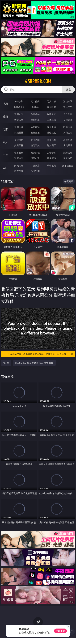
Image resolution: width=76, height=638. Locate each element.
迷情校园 (18, 158)
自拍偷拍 (35, 114)
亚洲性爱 (18, 127)
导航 (5, 168)
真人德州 (35, 101)
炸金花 (35, 106)
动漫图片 (67, 139)
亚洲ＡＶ (18, 114)
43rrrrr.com (38, 81)
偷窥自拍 (18, 139)
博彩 (5, 103)
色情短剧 (35, 171)
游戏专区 (67, 101)
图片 (5, 142)
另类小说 (35, 158)
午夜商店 (35, 165)
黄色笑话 (51, 158)
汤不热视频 (67, 165)
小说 (5, 155)
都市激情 (18, 152)
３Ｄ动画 (67, 114)
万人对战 (51, 101)
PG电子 (19, 101)
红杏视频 (18, 171)
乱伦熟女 (51, 132)
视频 (5, 116)
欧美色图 (51, 139)
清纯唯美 (35, 145)
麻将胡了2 (19, 106)
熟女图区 (51, 145)
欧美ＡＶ (51, 114)
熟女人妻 (18, 119)
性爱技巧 (67, 158)
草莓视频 (51, 165)
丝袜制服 (35, 119)
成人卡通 (51, 127)
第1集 (6, 362)
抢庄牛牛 (67, 106)
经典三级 (35, 132)
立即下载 (60, 630)
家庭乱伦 (35, 152)
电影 (5, 129)
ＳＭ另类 (67, 119)
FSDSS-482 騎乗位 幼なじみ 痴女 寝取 (34, 362)
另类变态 (67, 132)
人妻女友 (51, 152)
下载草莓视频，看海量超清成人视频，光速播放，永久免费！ (40, 354)
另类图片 (67, 145)
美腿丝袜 (18, 145)
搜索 (68, 89)
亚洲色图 (35, 139)
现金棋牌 (51, 106)
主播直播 (51, 119)
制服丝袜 (18, 132)
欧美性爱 (67, 127)
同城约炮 (18, 165)
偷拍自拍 (35, 127)
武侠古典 (67, 152)
